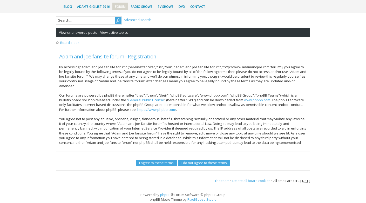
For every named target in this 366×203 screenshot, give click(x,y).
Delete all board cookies (251, 180)
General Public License (146, 100)
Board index (69, 42)
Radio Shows (141, 6)
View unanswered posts (78, 32)
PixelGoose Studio (201, 199)
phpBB (165, 194)
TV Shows (165, 6)
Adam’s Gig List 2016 (93, 6)
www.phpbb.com (257, 100)
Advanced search (137, 19)
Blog (68, 6)
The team (222, 180)
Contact (197, 6)
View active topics (114, 32)
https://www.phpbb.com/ (156, 109)
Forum (120, 6)
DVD (182, 6)
